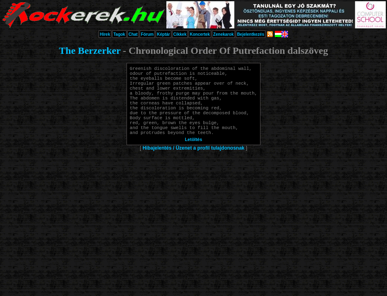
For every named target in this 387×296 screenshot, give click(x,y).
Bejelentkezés (250, 34)
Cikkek (180, 34)
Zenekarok (223, 34)
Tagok (119, 34)
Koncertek (200, 34)
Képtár (163, 34)
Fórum (147, 34)
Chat (133, 34)
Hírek (105, 34)
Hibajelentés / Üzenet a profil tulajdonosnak (193, 165)
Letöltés (193, 156)
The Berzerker (90, 50)
